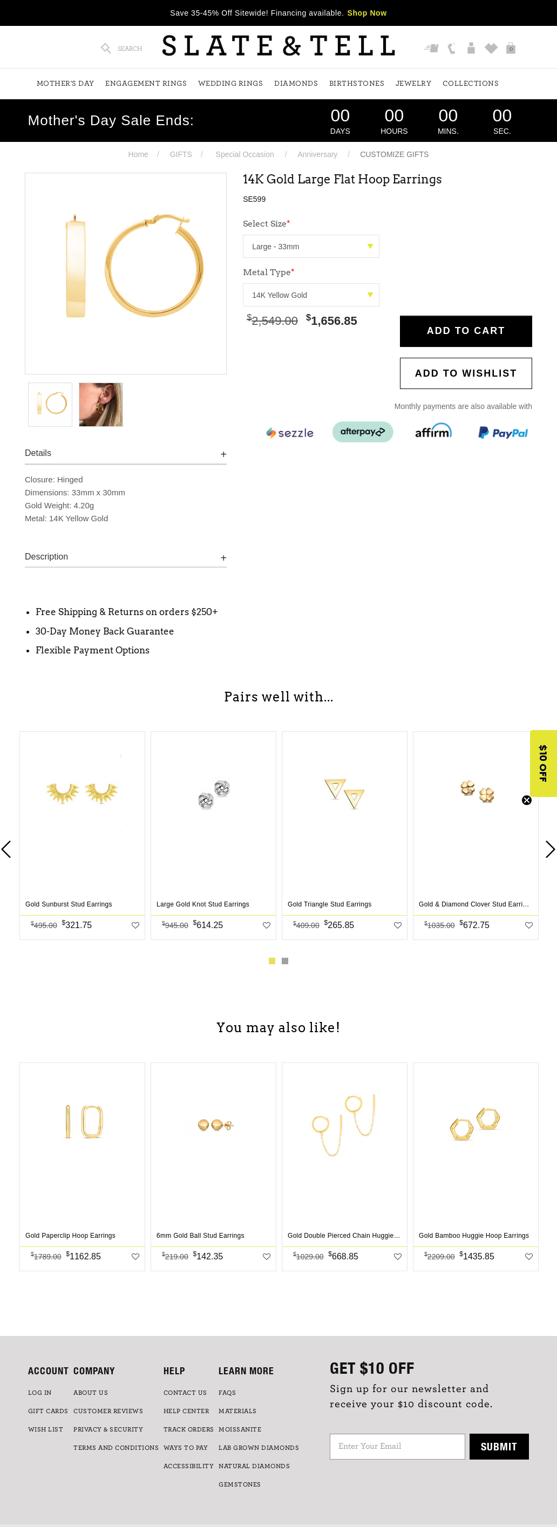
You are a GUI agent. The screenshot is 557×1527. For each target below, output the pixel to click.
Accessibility (189, 1466)
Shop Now (367, 13)
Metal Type (269, 272)
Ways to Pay (186, 1447)
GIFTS (181, 154)
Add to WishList (466, 373)
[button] (543, 763)
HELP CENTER (186, 1411)
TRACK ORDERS (189, 1429)
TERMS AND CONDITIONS (116, 1447)
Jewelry (414, 83)
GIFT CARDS (48, 1411)
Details (38, 453)
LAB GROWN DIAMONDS (259, 1447)
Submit (499, 1446)
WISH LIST (46, 1429)
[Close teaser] (526, 800)
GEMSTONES (240, 1484)
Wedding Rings (230, 83)
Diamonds (296, 83)
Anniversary (317, 154)
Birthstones (357, 83)
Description (46, 556)
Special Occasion (245, 154)
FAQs (227, 1392)
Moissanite (240, 1429)
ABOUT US (90, 1392)
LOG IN (40, 1392)
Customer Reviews (108, 1411)
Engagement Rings (146, 83)
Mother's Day (65, 83)
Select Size (266, 224)
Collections (471, 83)
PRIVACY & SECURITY (108, 1429)
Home (138, 154)
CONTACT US (185, 1392)
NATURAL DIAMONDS (254, 1466)
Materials (238, 1411)
